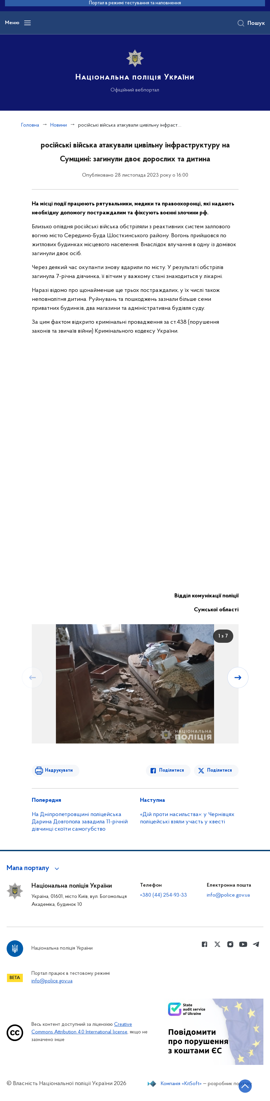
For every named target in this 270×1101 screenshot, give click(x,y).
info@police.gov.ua (228, 895)
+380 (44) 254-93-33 (163, 895)
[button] (34, 868)
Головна (30, 125)
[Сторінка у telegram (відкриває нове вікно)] (256, 944)
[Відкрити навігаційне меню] (27, 23)
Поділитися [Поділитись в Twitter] (219, 770)
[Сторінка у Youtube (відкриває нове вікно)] (243, 944)
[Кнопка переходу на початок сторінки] (245, 1086)
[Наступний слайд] (237, 677)
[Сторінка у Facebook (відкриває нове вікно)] (204, 944)
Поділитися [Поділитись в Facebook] (171, 770)
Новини (58, 125)
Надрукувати (59, 770)
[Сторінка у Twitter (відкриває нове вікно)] (217, 944)
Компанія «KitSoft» (181, 1083)
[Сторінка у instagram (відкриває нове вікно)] (230, 944)
